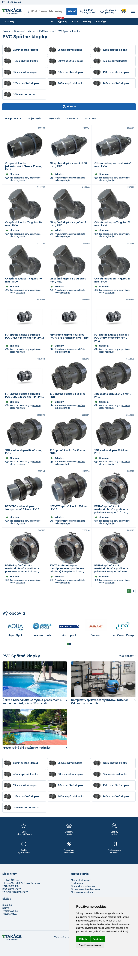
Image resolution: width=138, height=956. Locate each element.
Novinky (72, 21)
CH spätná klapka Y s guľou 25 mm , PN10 (68, 227)
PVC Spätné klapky (69, 31)
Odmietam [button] (98, 939)
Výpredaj (48, 21)
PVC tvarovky (46, 31)
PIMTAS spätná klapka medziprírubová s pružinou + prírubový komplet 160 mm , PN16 (111, 582)
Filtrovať (69, 107)
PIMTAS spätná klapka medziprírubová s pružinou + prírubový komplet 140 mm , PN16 (67, 582)
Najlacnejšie (35, 118)
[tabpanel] (15, 641)
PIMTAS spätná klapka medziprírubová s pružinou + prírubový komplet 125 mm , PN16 (22, 582)
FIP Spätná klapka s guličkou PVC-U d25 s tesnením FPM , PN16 (24, 342)
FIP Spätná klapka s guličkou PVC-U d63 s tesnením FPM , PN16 (24, 403)
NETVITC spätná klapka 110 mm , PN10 (69, 518)
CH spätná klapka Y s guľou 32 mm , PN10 (112, 227)
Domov (6, 31)
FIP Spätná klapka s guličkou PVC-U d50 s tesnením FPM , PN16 (111, 343)
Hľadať (72, 11)
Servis (5, 919)
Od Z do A (93, 118)
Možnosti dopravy (81, 891)
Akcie (60, 21)
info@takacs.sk (11, 2)
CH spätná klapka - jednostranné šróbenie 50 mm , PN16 (23, 167)
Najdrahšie (56, 118)
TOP (13, 118)
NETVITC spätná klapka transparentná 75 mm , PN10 (22, 518)
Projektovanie (10, 922)
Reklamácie (77, 894)
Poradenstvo (9, 925)
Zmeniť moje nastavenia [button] (90, 945)
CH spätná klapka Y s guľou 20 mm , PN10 (23, 227)
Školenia (7, 916)
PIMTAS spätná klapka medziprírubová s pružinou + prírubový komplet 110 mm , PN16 (111, 521)
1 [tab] (68, 656)
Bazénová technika (24, 31)
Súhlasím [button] (83, 939)
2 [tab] (70, 656)
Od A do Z (74, 118)
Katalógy (87, 21)
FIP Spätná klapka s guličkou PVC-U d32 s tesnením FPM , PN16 (69, 342)
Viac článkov (126, 667)
